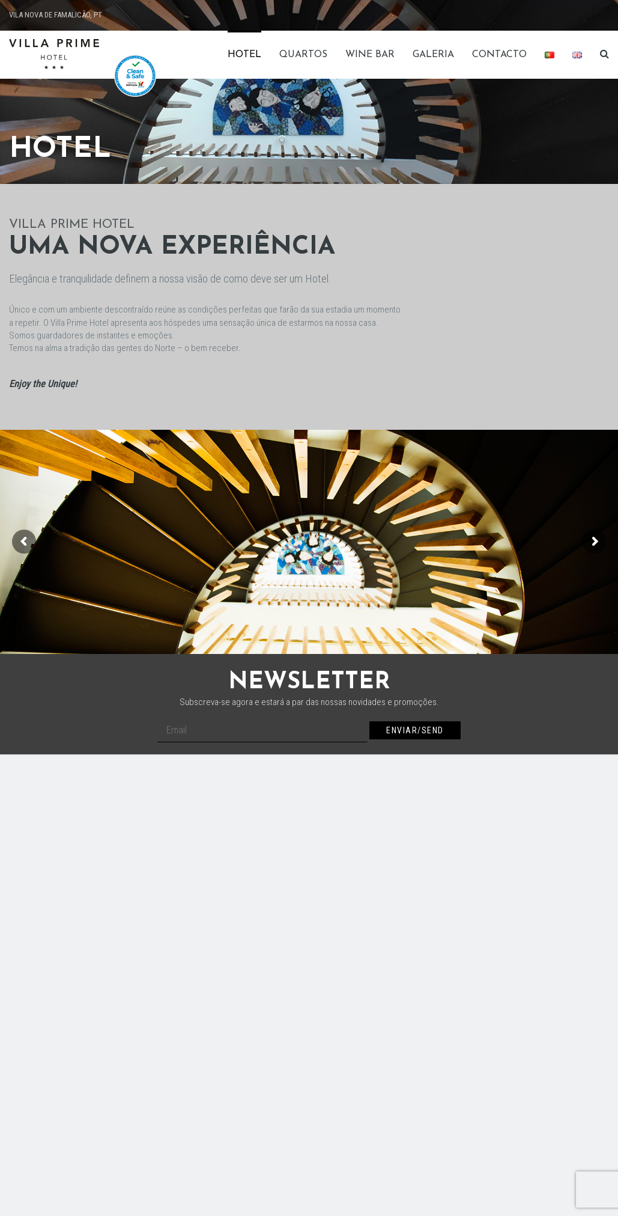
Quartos (303, 55)
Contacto (499, 55)
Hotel (244, 55)
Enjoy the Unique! (43, 384)
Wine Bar (370, 55)
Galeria (433, 55)
